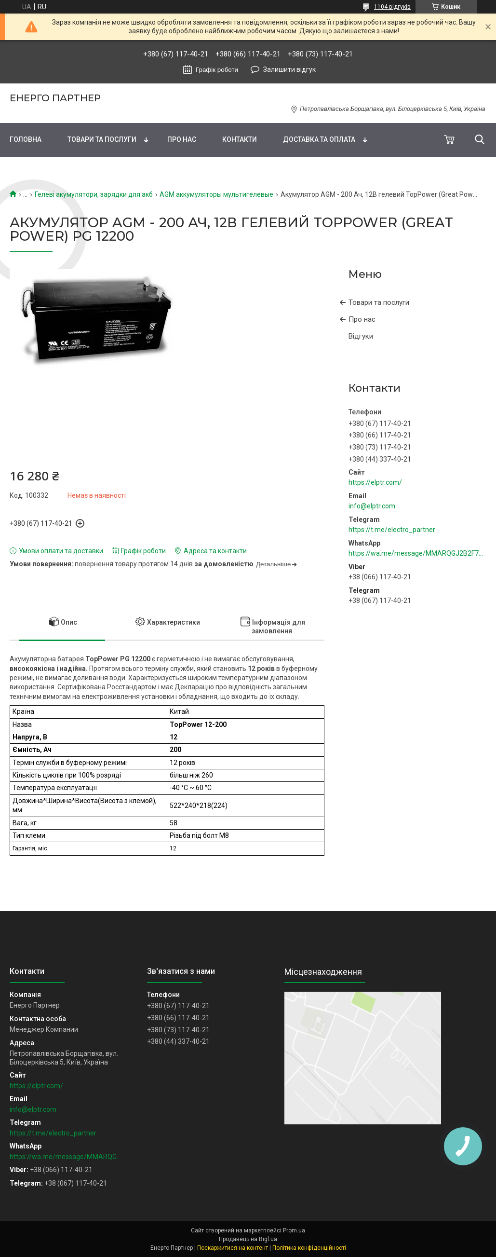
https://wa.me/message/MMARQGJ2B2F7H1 (417, 553)
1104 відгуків (392, 6)
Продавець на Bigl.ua (248, 1239)
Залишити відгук (289, 69)
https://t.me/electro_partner (392, 529)
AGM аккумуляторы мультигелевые (216, 194)
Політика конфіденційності (309, 1247)
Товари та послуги (101, 139)
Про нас (181, 139)
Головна (25, 139)
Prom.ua (294, 1230)
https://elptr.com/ (375, 482)
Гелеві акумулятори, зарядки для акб (94, 194)
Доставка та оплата (319, 139)
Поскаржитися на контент (232, 1247)
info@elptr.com (372, 506)
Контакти (239, 139)
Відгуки (361, 336)
